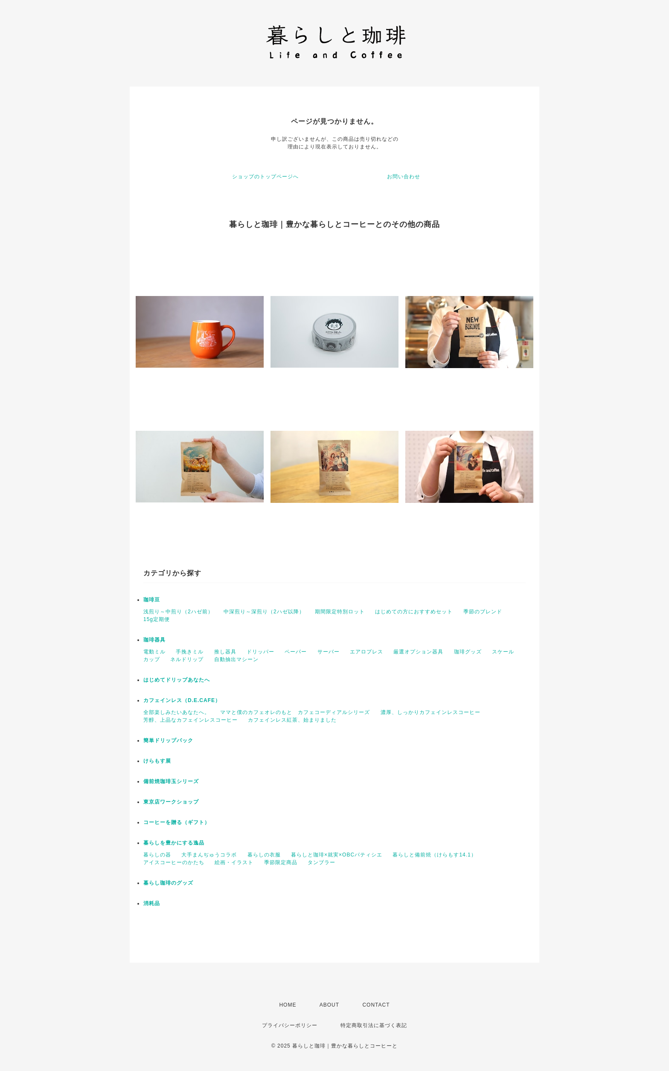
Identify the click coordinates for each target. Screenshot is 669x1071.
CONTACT (376, 1005)
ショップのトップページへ (265, 177)
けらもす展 (157, 761)
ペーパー (296, 652)
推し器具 (225, 652)
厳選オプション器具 (418, 652)
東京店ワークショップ (171, 802)
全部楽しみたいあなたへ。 (176, 712)
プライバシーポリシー (289, 1025)
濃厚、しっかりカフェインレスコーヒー (430, 712)
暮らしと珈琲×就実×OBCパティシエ (336, 855)
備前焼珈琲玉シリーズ (171, 781)
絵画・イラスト (234, 862)
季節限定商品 (280, 862)
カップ (151, 659)
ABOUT (329, 1005)
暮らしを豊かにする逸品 (173, 843)
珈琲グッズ (468, 652)
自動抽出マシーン (236, 659)
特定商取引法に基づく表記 (373, 1025)
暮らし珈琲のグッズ (168, 883)
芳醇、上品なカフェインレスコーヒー (190, 720)
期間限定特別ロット (340, 612)
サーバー (328, 652)
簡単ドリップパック (168, 740)
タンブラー (321, 862)
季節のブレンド (482, 612)
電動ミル (154, 652)
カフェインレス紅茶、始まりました (292, 720)
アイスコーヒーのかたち (173, 862)
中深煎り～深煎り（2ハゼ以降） (264, 612)
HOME (287, 1005)
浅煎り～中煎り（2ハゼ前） (178, 612)
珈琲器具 (154, 640)
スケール (503, 652)
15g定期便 (156, 619)
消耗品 (151, 903)
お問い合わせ (403, 177)
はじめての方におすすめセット (414, 612)
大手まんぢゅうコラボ (209, 855)
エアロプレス (366, 652)
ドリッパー (260, 652)
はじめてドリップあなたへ (176, 680)
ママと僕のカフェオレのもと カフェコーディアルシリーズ (295, 712)
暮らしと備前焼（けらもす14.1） (434, 855)
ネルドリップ (187, 659)
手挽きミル (190, 652)
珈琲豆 (151, 600)
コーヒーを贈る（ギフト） (176, 822)
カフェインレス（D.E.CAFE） (182, 700)
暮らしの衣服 (264, 855)
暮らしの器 (157, 855)
